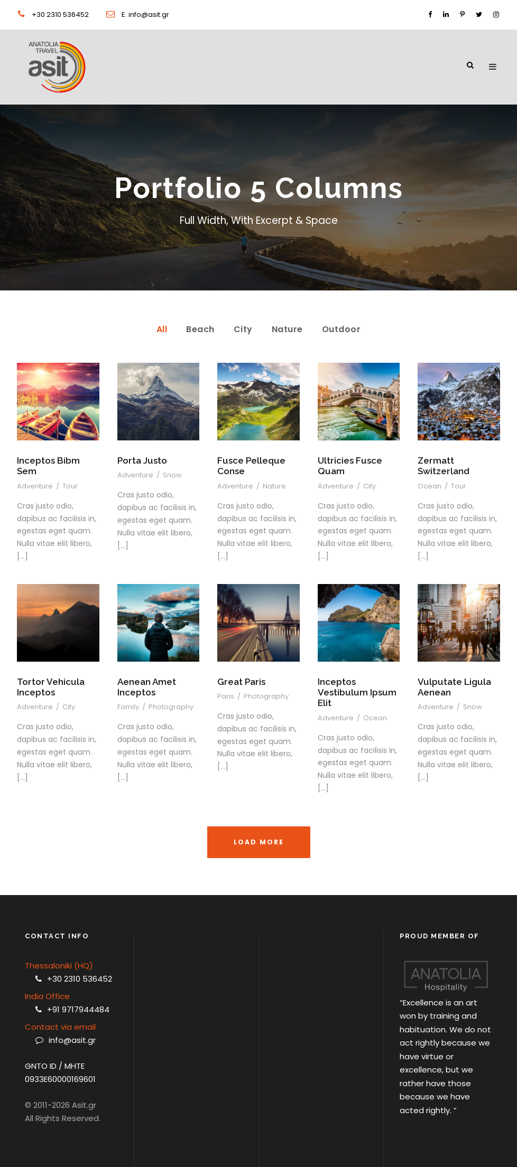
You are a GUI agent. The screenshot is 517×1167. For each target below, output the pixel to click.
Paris (225, 696)
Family (128, 707)
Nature (287, 329)
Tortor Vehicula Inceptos (51, 687)
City (243, 329)
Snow (172, 475)
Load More (259, 841)
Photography (171, 707)
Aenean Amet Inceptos (146, 687)
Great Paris (241, 681)
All (162, 329)
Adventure (35, 486)
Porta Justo (142, 460)
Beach (200, 329)
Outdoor (341, 329)
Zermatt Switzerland (443, 465)
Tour (70, 486)
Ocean (429, 486)
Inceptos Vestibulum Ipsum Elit (357, 692)
